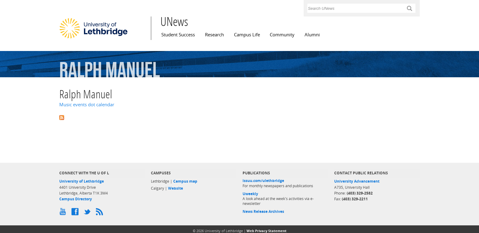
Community (282, 34)
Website (175, 188)
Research (214, 34)
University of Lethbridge (81, 181)
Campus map (185, 181)
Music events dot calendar (86, 104)
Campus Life (247, 34)
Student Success (178, 34)
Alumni (312, 34)
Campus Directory (75, 199)
